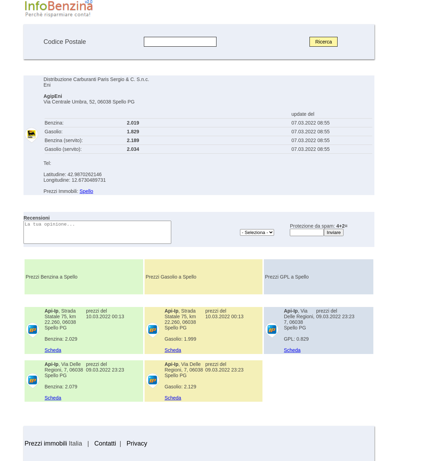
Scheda (53, 350)
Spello (86, 191)
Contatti (105, 443)
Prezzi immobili (46, 443)
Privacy (136, 443)
